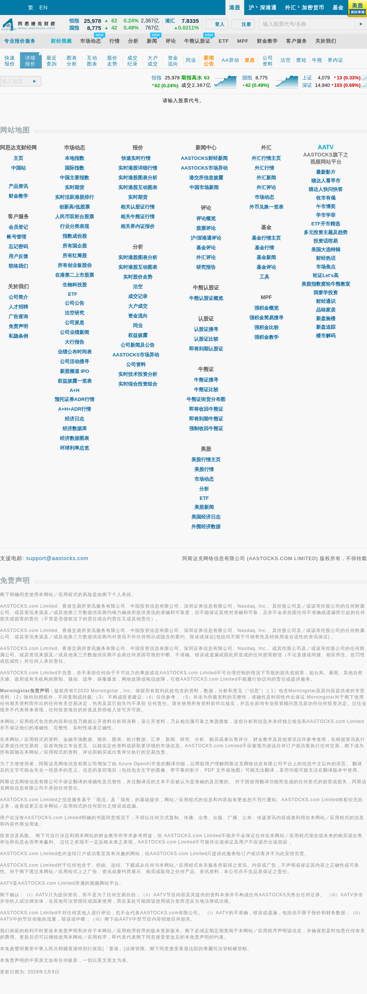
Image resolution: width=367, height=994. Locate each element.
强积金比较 (266, 327)
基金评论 (206, 247)
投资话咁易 (325, 241)
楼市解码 (326, 335)
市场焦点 (326, 267)
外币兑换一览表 (266, 207)
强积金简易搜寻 (266, 317)
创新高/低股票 (74, 207)
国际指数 (74, 168)
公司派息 (74, 322)
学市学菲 (326, 215)
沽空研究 (74, 313)
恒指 (156, 77)
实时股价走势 (137, 277)
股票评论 (206, 228)
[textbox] (313, 24)
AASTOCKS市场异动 (137, 355)
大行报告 (74, 342)
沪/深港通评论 (206, 238)
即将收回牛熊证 (206, 409)
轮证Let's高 (326, 275)
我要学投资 (325, 292)
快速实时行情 (137, 158)
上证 (307, 77)
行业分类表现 (74, 226)
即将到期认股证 (206, 349)
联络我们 (18, 266)
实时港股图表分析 (137, 177)
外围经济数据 (206, 526)
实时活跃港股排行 (74, 197)
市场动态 (206, 479)
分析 (206, 489)
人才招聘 (18, 307)
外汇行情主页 (266, 158)
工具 (266, 277)
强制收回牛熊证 (206, 428)
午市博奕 (326, 206)
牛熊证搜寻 (206, 380)
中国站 (18, 168)
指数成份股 (75, 236)
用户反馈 (18, 256)
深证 (307, 85)
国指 (247, 77)
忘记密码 (18, 246)
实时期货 (74, 187)
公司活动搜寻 (74, 361)
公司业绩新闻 (74, 332)
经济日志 (74, 419)
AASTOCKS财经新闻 (206, 158)
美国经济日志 (206, 517)
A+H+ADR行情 (74, 409)
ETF (74, 294)
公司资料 (137, 364)
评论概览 (206, 218)
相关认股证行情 (138, 207)
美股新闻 (206, 507)
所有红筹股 (75, 255)
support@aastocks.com (57, 558)
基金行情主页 (266, 238)
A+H (74, 390)
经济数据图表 (74, 438)
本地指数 (74, 158)
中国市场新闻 (205, 187)
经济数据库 (75, 428)
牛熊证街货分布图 (205, 399)
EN (43, 7)
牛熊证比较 (206, 389)
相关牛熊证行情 (138, 216)
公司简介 (18, 297)
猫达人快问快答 (326, 189)
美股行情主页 (206, 459)
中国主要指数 (74, 177)
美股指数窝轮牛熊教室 (325, 284)
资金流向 (138, 316)
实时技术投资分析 (137, 374)
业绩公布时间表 (75, 352)
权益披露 (138, 335)
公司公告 (74, 303)
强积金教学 (266, 337)
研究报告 (206, 267)
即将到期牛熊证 (206, 419)
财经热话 (326, 258)
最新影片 (326, 172)
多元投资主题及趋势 (326, 232)
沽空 (138, 286)
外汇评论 (206, 257)
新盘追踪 (326, 327)
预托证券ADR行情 (74, 399)
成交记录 (138, 296)
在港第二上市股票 (74, 275)
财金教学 (18, 196)
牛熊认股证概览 (206, 298)
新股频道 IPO (74, 371)
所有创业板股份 (75, 265)
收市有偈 (326, 198)
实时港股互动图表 (137, 187)
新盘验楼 (326, 318)
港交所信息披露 (206, 177)
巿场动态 (266, 197)
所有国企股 (75, 246)
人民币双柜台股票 (74, 216)
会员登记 (18, 227)
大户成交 (138, 306)
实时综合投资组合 (137, 384)
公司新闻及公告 (138, 345)
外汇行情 (266, 168)
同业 (138, 325)
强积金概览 (266, 308)
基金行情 (266, 247)
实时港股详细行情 (137, 168)
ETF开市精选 (325, 224)
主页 (18, 158)
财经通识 (326, 301)
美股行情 (206, 469)
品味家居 (326, 310)
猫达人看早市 (325, 180)
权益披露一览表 (75, 381)
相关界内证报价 (138, 226)
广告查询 (18, 316)
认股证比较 (206, 339)
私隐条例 (18, 336)
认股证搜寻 (206, 329)
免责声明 (18, 326)
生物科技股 (75, 285)
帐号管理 (18, 237)
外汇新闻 (266, 177)
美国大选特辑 (325, 249)
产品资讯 (18, 186)
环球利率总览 (74, 448)
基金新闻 (266, 257)
